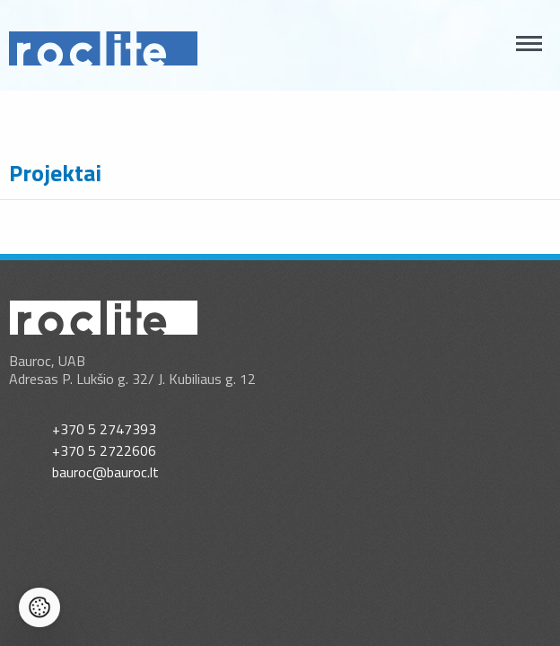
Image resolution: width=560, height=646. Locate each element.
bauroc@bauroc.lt (105, 472)
